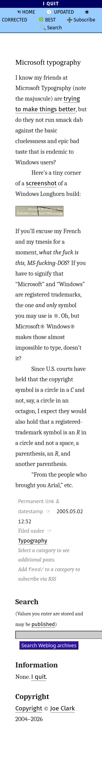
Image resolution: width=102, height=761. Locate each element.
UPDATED (64, 12)
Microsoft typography (48, 62)
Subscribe (84, 20)
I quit (38, 677)
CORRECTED (14, 20)
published (43, 624)
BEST (50, 20)
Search (54, 28)
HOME (28, 12)
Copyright (28, 708)
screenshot (41, 183)
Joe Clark (62, 708)
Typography (32, 540)
